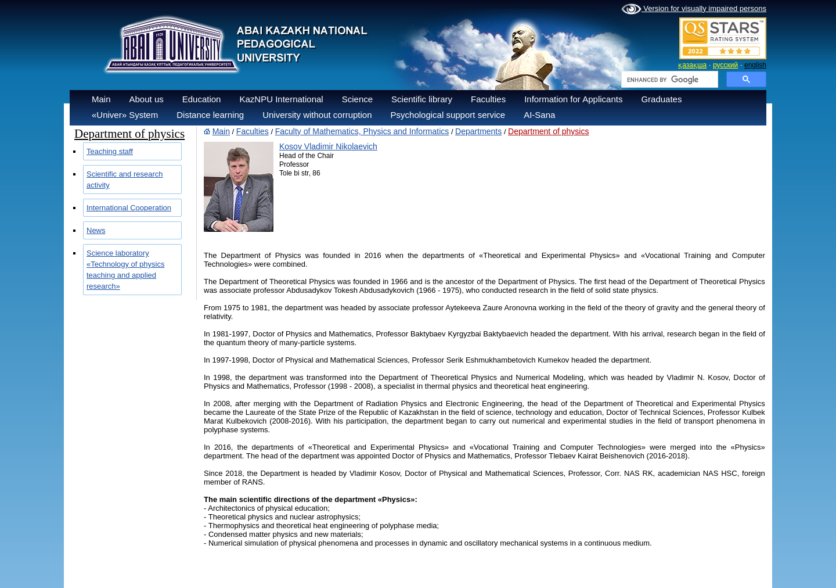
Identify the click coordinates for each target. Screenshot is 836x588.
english (755, 65)
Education (201, 99)
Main (101, 99)
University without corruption (317, 115)
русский (725, 65)
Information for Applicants (573, 99)
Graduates (661, 99)
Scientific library (421, 99)
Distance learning (210, 115)
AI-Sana (539, 115)
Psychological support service (448, 115)
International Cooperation (129, 207)
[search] (668, 79)
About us (146, 99)
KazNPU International (281, 99)
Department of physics (548, 131)
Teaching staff (110, 151)
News (96, 230)
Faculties (488, 99)
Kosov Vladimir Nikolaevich (328, 146)
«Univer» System (125, 115)
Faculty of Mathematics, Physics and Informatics (362, 131)
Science (357, 99)
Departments (478, 131)
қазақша (692, 65)
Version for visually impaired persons (693, 9)
